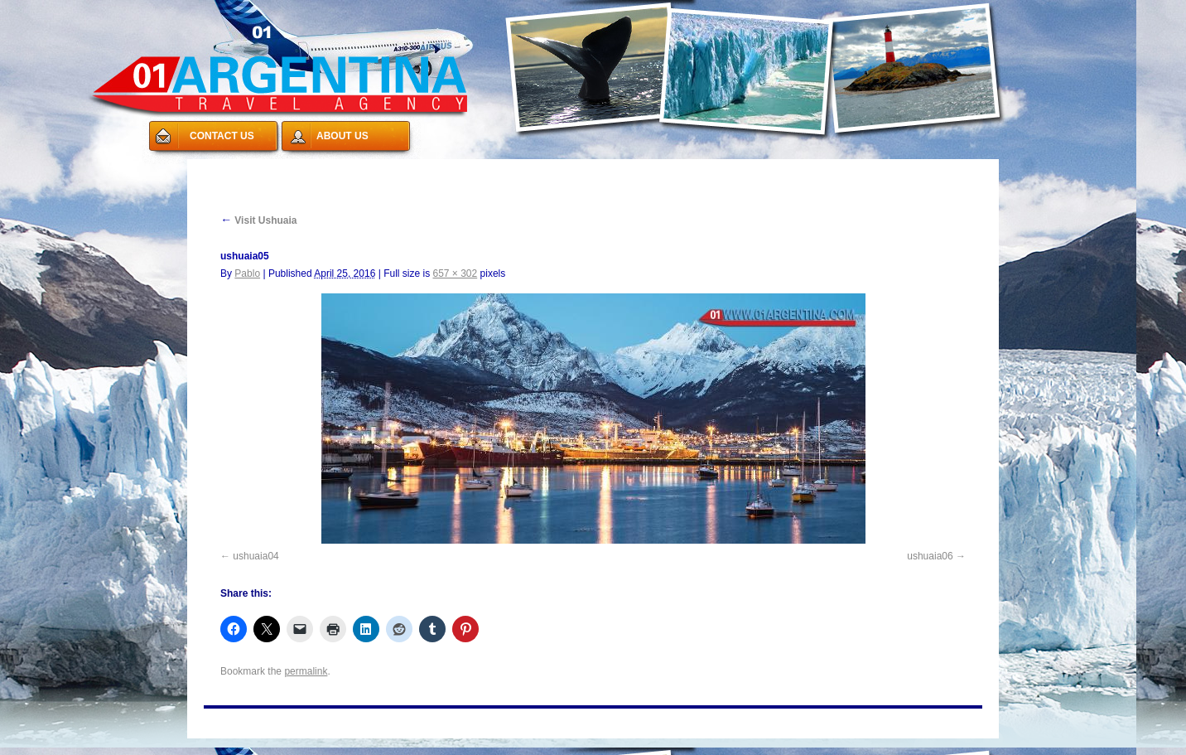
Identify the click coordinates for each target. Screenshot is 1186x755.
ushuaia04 (255, 556)
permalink (305, 671)
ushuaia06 (929, 556)
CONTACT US (222, 136)
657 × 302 (454, 273)
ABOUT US (342, 136)
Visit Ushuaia (258, 220)
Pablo (247, 273)
